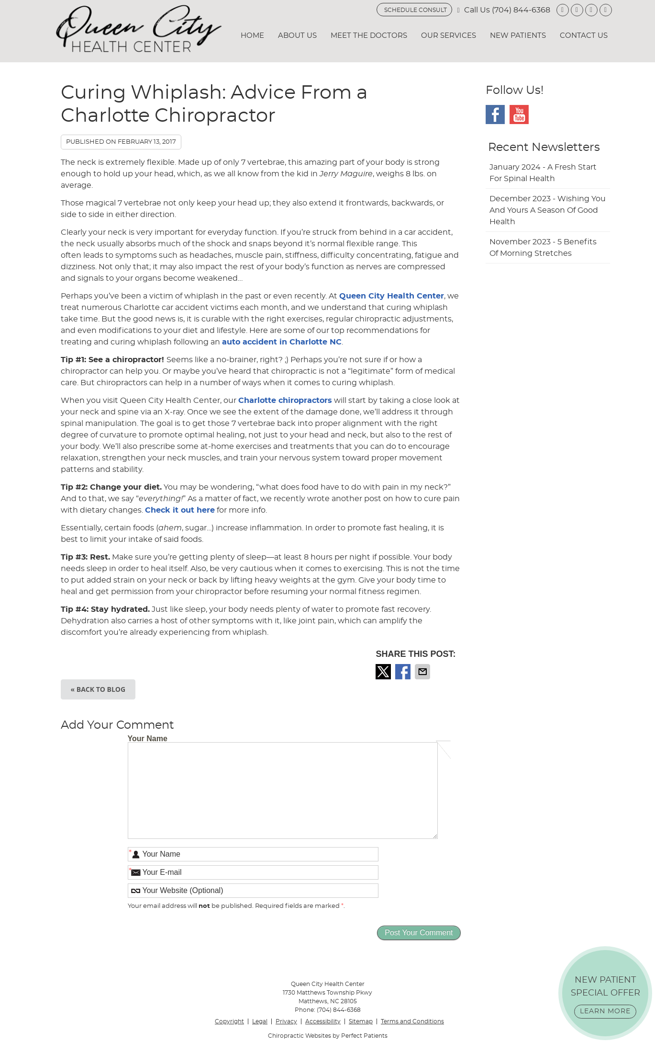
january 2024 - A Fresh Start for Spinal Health (543, 173)
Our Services (448, 35)
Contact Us (584, 35)
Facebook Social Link (495, 114)
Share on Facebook (403, 671)
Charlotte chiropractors (285, 400)
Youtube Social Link (519, 114)
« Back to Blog (98, 689)
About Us (297, 35)
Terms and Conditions (412, 1021)
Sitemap (361, 1021)
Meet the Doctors (369, 35)
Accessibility (323, 1021)
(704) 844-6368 (521, 10)
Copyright (229, 1021)
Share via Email (423, 671)
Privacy (286, 1021)
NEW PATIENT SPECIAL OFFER (605, 997)
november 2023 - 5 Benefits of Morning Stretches (543, 247)
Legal (259, 1021)
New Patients (518, 35)
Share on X (384, 671)
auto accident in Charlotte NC (282, 342)
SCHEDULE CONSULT (415, 10)
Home (252, 35)
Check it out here (180, 510)
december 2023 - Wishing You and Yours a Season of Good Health (547, 210)
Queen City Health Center (391, 296)
